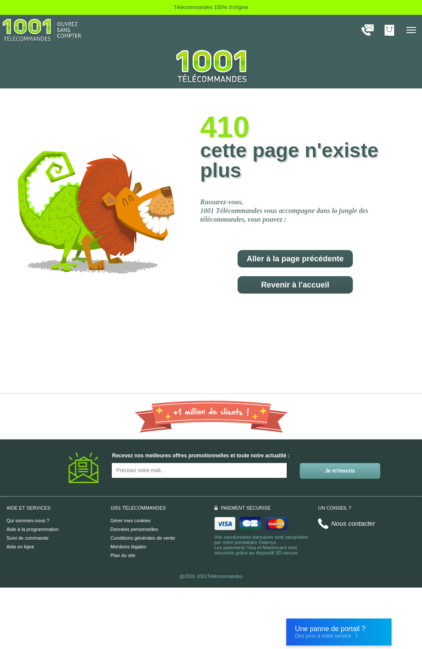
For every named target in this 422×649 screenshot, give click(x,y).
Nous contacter (353, 523)
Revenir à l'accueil (295, 285)
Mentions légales (129, 546)
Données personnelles (134, 529)
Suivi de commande (28, 538)
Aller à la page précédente (295, 258)
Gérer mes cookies (131, 520)
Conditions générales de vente (143, 538)
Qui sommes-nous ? (28, 520)
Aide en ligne (20, 546)
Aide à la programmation (33, 529)
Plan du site (123, 555)
